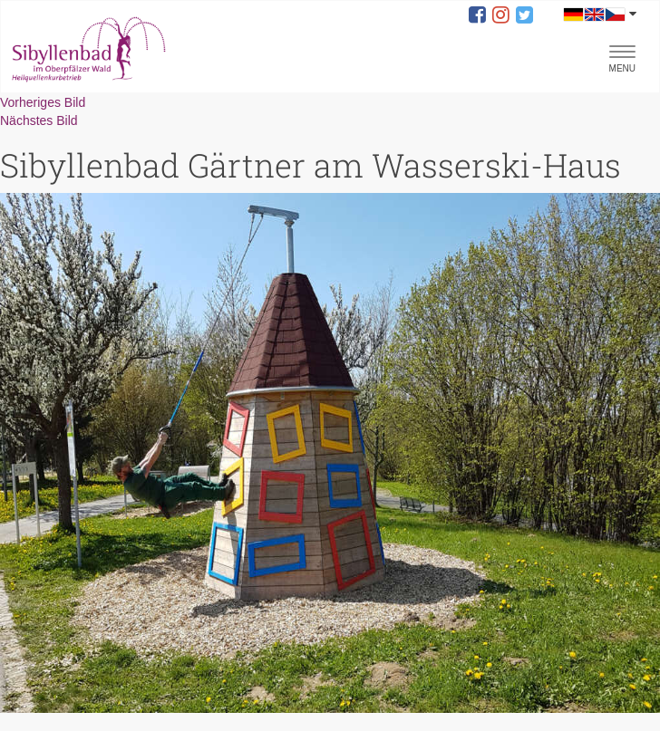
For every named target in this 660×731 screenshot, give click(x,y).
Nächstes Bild (39, 120)
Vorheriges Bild (42, 102)
